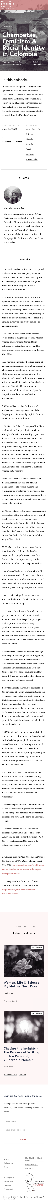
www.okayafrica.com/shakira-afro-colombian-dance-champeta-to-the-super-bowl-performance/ (23, 869)
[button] (45, 5)
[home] (8, 5)
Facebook (6, 141)
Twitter (18, 141)
